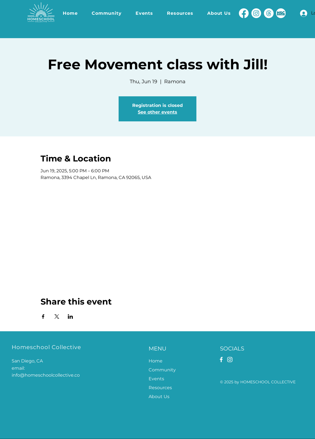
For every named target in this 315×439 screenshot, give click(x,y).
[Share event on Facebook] (43, 316)
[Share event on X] (56, 316)
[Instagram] (256, 13)
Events (156, 378)
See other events (157, 112)
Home (155, 361)
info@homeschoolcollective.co (46, 375)
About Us (159, 396)
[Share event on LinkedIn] (70, 316)
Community (162, 369)
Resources (160, 387)
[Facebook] (244, 13)
